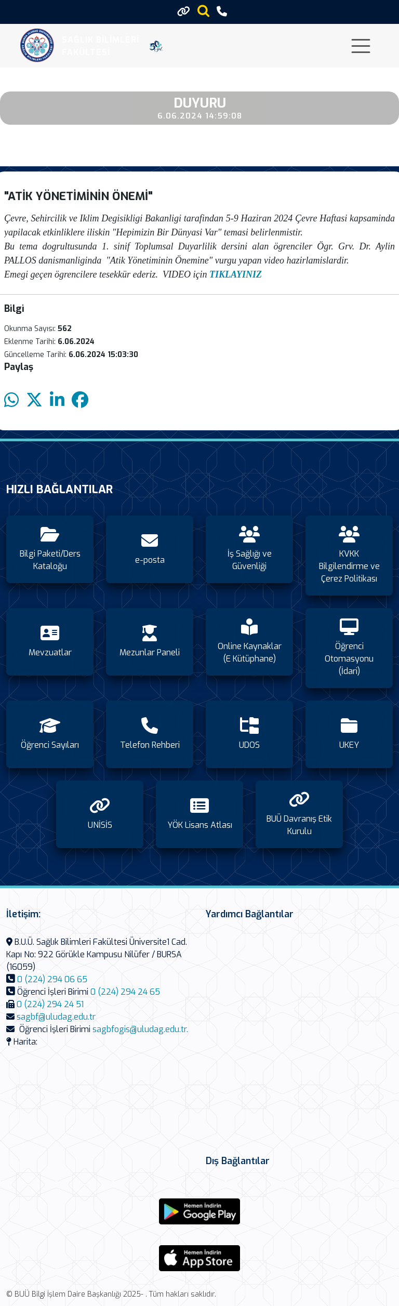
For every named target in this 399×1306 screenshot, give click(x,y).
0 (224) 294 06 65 (52, 979)
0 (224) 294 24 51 (50, 1004)
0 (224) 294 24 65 (125, 991)
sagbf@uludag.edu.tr (56, 1016)
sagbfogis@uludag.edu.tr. (140, 1029)
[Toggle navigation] (361, 46)
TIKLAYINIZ (235, 274)
